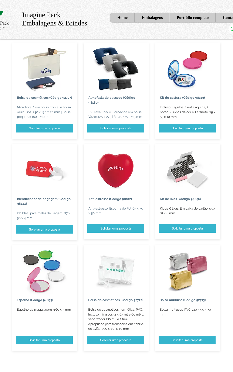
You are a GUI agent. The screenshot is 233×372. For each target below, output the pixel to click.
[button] (152, 17)
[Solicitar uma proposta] (44, 128)
